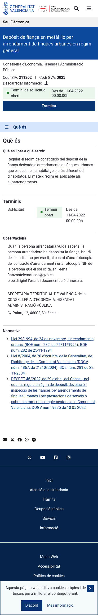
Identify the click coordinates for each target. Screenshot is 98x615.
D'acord (31, 605)
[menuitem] (49, 480)
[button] (90, 588)
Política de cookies (49, 576)
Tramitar (49, 106)
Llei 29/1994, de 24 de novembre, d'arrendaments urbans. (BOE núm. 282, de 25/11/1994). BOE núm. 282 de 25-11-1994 (52, 345)
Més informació (60, 605)
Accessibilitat (49, 566)
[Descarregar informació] (46, 83)
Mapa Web (49, 557)
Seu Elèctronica (16, 22)
